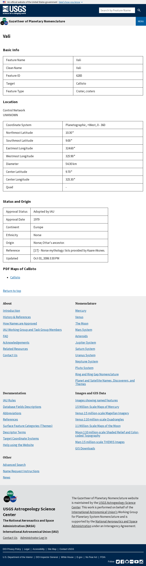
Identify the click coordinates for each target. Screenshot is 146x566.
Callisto (15, 277)
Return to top (12, 291)
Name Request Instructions (21, 471)
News (6, 477)
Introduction (11, 311)
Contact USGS (67, 549)
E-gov (79, 557)
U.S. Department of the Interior (18, 557)
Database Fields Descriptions (22, 407)
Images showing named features (96, 400)
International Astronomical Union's (95, 512)
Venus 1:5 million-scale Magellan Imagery (102, 413)
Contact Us (10, 355)
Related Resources (15, 349)
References (10, 419)
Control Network (14, 110)
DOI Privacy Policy (12, 549)
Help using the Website (18, 445)
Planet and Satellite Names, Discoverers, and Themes (105, 382)
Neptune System (86, 361)
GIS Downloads (85, 448)
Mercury (80, 311)
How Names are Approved (20, 323)
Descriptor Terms (14, 432)
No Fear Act (91, 557)
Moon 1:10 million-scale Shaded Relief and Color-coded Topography (107, 434)
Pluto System (84, 368)
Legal (26, 549)
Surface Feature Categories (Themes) (28, 426)
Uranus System (85, 355)
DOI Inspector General (47, 557)
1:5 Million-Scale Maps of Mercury (97, 407)
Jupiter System (85, 343)
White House (67, 557)
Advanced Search (14, 465)
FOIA (103, 557)
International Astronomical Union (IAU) (31, 532)
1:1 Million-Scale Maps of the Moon (98, 426)
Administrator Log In (33, 538)
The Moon (81, 323)
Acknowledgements (16, 343)
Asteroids (81, 336)
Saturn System (85, 349)
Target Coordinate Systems (21, 438)
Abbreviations (12, 413)
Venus (79, 317)
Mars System (83, 330)
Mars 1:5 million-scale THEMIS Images (100, 442)
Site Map (52, 549)
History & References (17, 317)
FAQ (5, 336)
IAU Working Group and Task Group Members (32, 330)
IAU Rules (9, 400)
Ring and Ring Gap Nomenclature (97, 374)
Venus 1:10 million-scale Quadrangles (99, 419)
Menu (141, 21)
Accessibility (39, 549)
